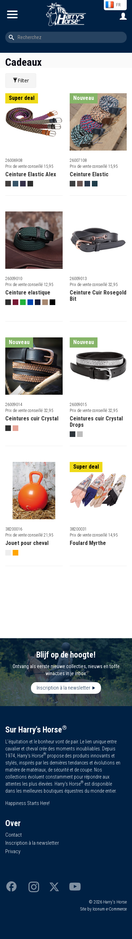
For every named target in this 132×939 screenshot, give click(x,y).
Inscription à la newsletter (63, 688)
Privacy (12, 851)
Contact (13, 835)
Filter (21, 80)
